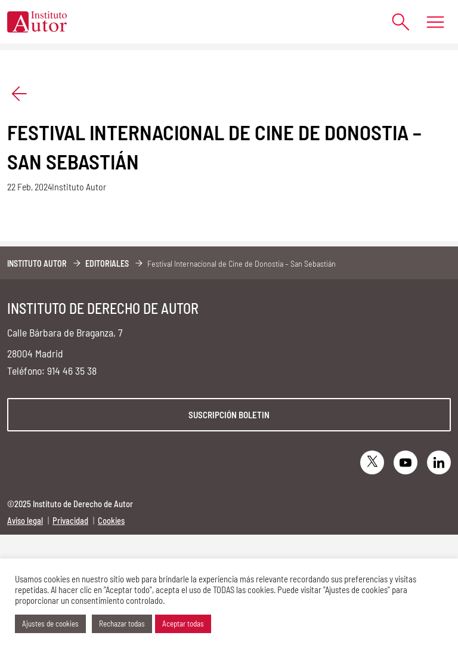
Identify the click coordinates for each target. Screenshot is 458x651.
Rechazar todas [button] (122, 623)
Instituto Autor (37, 263)
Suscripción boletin (229, 414)
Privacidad (70, 521)
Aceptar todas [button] (183, 623)
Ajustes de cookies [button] (50, 623)
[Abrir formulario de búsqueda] (395, 22)
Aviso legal (25, 521)
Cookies (111, 521)
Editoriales (107, 263)
